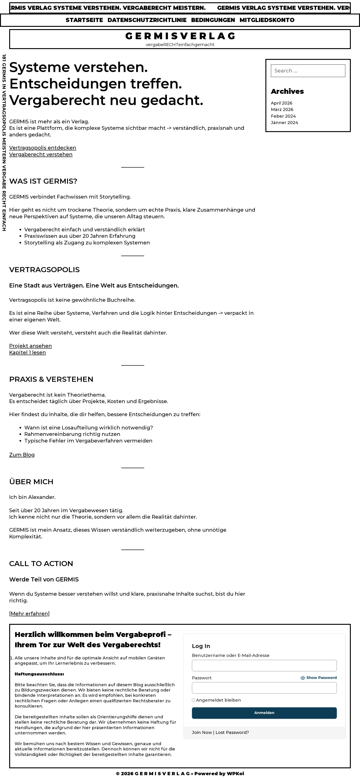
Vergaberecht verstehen (41, 154)
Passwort (202, 677)
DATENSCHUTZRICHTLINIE (147, 20)
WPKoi (235, 773)
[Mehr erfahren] (29, 614)
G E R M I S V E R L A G (180, 35)
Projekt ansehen (30, 346)
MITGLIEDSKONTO (267, 20)
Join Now (202, 732)
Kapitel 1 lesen (27, 352)
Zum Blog (22, 455)
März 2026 (282, 109)
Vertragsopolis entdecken (42, 148)
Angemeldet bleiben (216, 700)
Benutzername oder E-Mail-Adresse (231, 655)
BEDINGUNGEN (213, 20)
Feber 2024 (283, 116)
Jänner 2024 (284, 122)
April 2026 (281, 103)
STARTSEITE (84, 20)
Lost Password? (232, 732)
